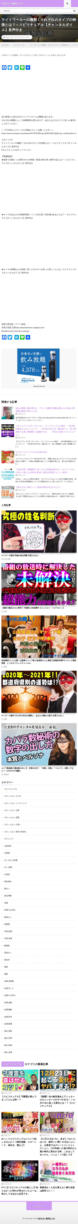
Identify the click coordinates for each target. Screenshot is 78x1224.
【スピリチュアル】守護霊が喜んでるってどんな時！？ (18, 1098)
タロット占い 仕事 (11, 810)
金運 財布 (8, 1017)
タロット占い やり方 (12, 796)
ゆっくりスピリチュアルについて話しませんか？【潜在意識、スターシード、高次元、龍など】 (18, 1141)
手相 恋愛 (8, 931)
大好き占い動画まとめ (46, 1218)
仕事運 (7, 853)
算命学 (7, 960)
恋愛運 (7, 924)
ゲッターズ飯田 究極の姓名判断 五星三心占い (20, 555)
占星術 (7, 874)
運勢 (5, 719)
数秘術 (6, 774)
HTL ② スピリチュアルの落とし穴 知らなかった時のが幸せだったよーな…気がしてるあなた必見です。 (19, 1190)
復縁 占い (8, 917)
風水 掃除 (8, 1031)
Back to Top (39, 1207)
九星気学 (8, 846)
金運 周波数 (9, 981)
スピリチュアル (23, 37)
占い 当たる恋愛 (10, 860)
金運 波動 (8, 1002)
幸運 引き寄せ (10, 910)
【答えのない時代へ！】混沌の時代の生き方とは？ (38, 487)
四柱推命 (8, 881)
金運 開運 (8, 1024)
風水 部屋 (8, 1045)
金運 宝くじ (9, 988)
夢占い (7, 888)
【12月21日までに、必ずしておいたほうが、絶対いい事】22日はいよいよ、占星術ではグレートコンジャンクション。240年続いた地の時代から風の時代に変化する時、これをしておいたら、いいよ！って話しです (58, 1146)
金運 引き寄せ (10, 995)
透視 (5, 611)
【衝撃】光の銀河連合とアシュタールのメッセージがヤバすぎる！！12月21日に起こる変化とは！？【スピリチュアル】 (57, 1101)
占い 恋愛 (8, 867)
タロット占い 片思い (12, 824)
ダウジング (8, 839)
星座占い (8, 952)
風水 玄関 (8, 1038)
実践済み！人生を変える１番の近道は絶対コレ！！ (57, 1189)
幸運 (6, 903)
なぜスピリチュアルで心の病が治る (31, 452)
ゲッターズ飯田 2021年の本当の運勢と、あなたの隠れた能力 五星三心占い (32, 715)
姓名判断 (7, 559)
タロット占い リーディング (15, 803)
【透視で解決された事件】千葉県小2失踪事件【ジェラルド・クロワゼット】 (33, 608)
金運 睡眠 (8, 1009)
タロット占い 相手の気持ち (15, 832)
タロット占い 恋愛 (11, 817)
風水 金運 (8, 1052)
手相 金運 (8, 938)
